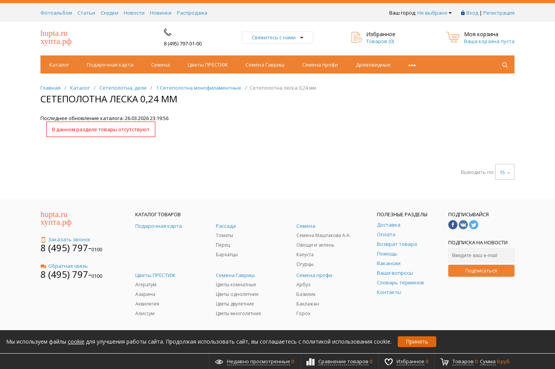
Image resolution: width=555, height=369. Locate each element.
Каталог (59, 64)
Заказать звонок (65, 239)
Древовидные (373, 64)
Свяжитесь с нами (277, 37)
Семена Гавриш (265, 64)
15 (505, 172)
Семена (160, 64)
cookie (76, 341)
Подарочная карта (110, 64)
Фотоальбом (56, 12)
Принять (417, 341)
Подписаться (481, 270)
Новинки (161, 12)
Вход (472, 12)
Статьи (86, 12)
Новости (134, 12)
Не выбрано (434, 12)
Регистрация (499, 12)
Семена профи (320, 64)
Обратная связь (64, 265)
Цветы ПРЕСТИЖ (208, 64)
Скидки (109, 12)
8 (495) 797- (65, 247)
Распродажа (192, 12)
